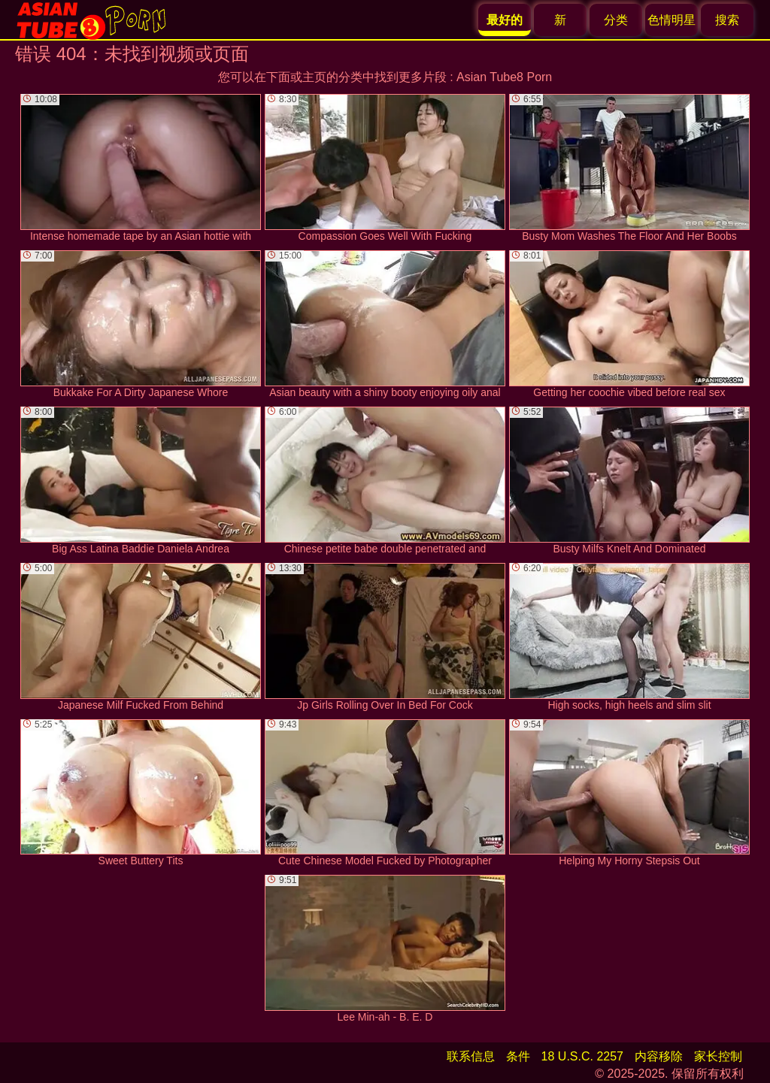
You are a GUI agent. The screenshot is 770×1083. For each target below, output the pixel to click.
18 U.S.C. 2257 (582, 1056)
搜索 (727, 20)
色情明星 (671, 20)
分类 (616, 20)
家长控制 (718, 1056)
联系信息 (471, 1056)
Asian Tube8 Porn (504, 77)
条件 (518, 1056)
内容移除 (659, 1056)
